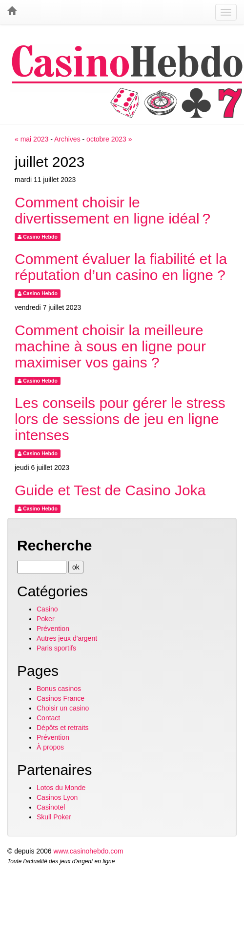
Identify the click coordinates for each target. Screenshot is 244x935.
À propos (50, 747)
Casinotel (51, 807)
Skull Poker (54, 817)
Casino (47, 609)
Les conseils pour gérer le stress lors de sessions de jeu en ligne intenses (120, 419)
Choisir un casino (63, 708)
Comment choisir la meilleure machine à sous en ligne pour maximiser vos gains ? (110, 346)
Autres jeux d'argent (67, 638)
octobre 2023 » (109, 139)
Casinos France (60, 698)
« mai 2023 (31, 139)
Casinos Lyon (57, 797)
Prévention (53, 628)
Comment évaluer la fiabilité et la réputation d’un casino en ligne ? (121, 267)
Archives (67, 139)
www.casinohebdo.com (88, 851)
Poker (46, 619)
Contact (48, 718)
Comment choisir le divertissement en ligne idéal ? (112, 210)
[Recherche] (41, 567)
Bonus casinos (59, 688)
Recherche (54, 545)
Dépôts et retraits (63, 728)
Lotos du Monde (61, 788)
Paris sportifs (56, 648)
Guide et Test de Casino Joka (110, 490)
